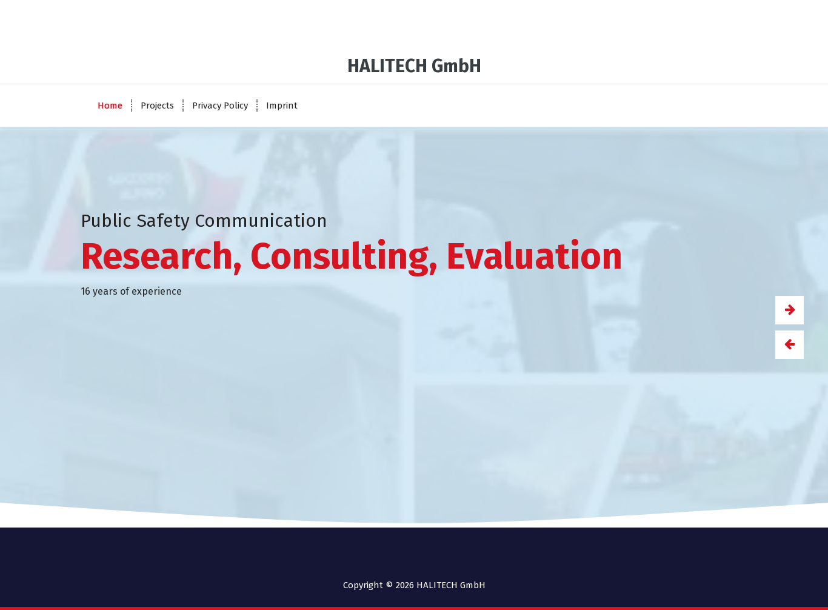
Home (110, 105)
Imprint (282, 105)
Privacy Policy (220, 105)
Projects (157, 105)
